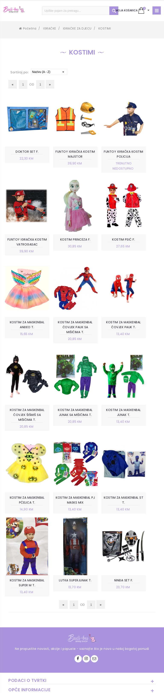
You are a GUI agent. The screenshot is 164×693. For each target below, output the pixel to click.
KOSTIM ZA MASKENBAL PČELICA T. (22, 433)
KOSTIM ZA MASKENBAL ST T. (102, 431)
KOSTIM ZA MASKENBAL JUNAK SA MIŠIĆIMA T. (102, 339)
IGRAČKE (49, 28)
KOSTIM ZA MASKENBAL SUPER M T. (141, 433)
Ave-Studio (118, 686)
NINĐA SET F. (62, 517)
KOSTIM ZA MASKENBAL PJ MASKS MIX (62, 433)
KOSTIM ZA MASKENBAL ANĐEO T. (101, 245)
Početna (27, 28)
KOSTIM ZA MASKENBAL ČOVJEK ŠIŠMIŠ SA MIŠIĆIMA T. (62, 342)
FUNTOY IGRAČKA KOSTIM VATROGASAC (141, 157)
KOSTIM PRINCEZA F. (23, 240)
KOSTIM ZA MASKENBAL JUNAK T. (141, 339)
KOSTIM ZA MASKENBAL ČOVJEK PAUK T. (23, 339)
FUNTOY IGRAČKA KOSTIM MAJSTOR (62, 154)
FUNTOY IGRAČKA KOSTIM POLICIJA (101, 154)
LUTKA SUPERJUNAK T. (22, 519)
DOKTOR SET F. (22, 152)
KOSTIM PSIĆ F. (62, 240)
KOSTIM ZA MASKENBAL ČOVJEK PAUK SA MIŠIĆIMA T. (141, 248)
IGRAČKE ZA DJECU (77, 28)
